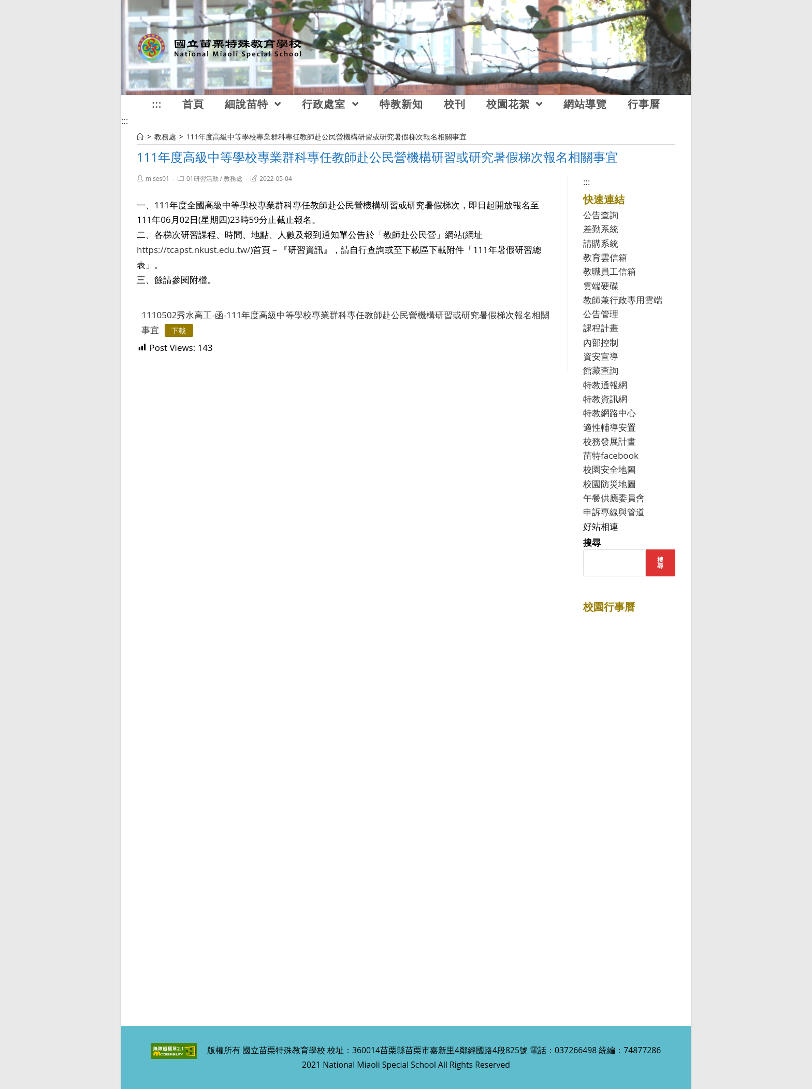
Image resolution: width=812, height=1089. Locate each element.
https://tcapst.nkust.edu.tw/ (193, 250)
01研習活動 (202, 178)
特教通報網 (605, 385)
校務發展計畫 (609, 441)
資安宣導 (600, 356)
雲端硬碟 (600, 286)
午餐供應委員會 (614, 498)
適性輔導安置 (609, 427)
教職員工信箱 (609, 271)
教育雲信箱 (605, 257)
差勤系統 (600, 229)
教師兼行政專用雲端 (622, 300)
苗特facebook (611, 455)
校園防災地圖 (609, 484)
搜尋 (592, 542)
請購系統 (600, 243)
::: (124, 120)
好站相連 (600, 526)
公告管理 (600, 314)
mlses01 (157, 178)
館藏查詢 (600, 370)
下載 (178, 330)
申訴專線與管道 (614, 512)
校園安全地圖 (609, 469)
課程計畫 (600, 328)
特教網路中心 (609, 413)
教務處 (233, 178)
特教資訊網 (605, 399)
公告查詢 (600, 215)
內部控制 (600, 342)
